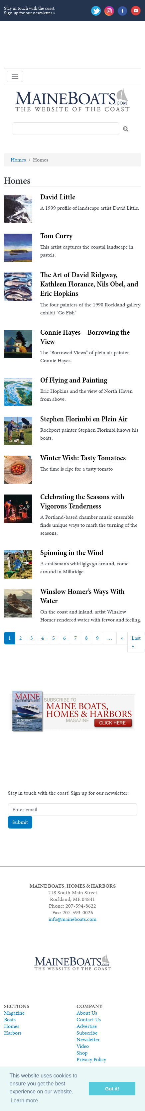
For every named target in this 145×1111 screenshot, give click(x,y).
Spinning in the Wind (71, 552)
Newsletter (88, 1039)
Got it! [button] (112, 1088)
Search (125, 129)
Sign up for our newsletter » (29, 13)
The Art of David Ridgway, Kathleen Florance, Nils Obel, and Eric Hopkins (89, 283)
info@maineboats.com (72, 919)
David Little (57, 196)
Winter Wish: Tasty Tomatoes (83, 457)
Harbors (13, 1033)
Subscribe (86, 1033)
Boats (10, 1019)
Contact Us (88, 1019)
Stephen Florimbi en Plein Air (83, 418)
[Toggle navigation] (15, 76)
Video (82, 1046)
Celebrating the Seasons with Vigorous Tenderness (82, 501)
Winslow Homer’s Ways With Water (82, 596)
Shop (81, 1052)
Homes (18, 160)
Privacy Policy (91, 1059)
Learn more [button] (24, 1100)
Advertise (86, 1026)
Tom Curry (56, 235)
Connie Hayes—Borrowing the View (85, 337)
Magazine (14, 1013)
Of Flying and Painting (73, 380)
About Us (86, 1013)
